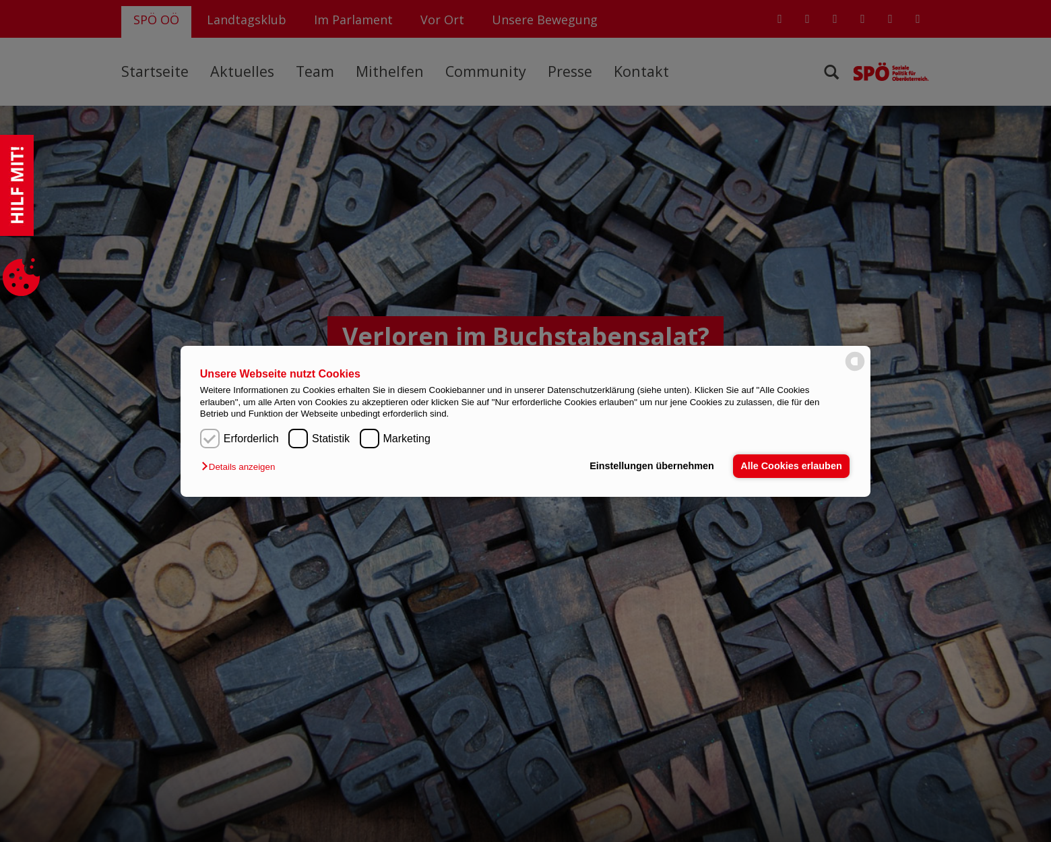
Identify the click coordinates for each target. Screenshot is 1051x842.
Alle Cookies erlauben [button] (790, 465)
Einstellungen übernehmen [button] (652, 465)
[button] (241, 466)
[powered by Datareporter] (855, 369)
